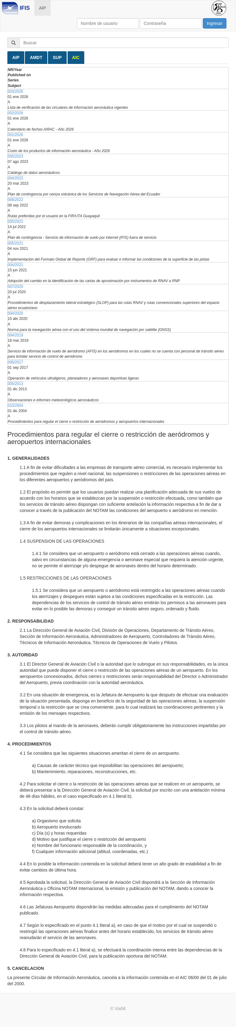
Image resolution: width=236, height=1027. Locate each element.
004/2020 (15, 313)
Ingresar (214, 23)
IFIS (25, 8)
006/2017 (15, 362)
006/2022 (15, 200)
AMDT (36, 57)
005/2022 (15, 221)
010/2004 (15, 405)
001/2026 (15, 135)
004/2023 (15, 178)
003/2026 (15, 91)
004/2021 (15, 265)
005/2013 (15, 384)
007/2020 (15, 287)
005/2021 (15, 243)
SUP (57, 57)
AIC (76, 57)
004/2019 (15, 335)
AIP (42, 8)
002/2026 (15, 113)
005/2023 (15, 156)
